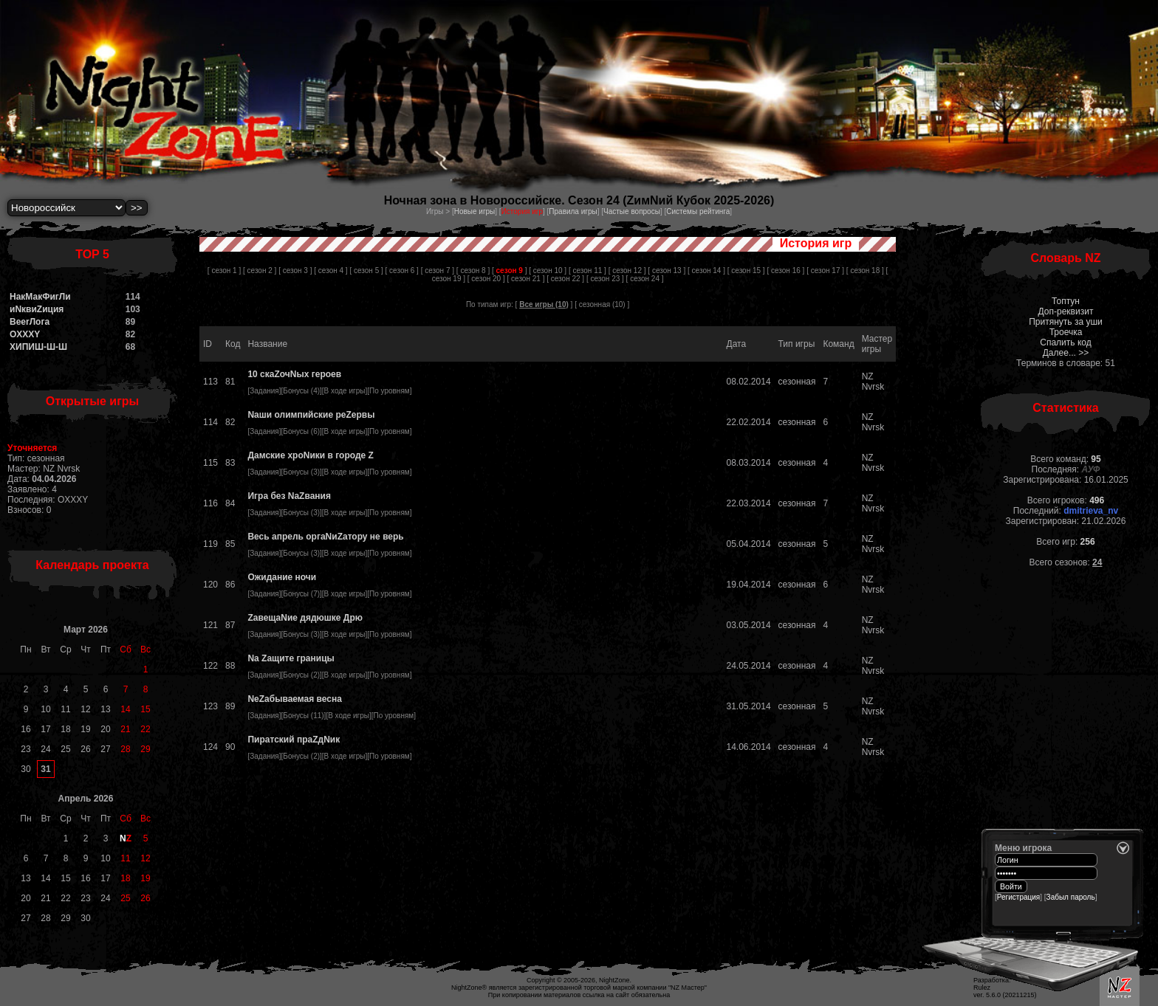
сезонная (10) (602, 304)
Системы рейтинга (698, 211)
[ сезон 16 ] (785, 270)
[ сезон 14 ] (706, 270)
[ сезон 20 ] (486, 279)
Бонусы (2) (301, 675)
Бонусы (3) (301, 472)
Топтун (1066, 301)
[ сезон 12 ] (627, 270)
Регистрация (1018, 897)
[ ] (509, 270)
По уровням (389, 391)
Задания (264, 391)
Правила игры (573, 211)
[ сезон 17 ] (825, 270)
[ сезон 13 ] (666, 270)
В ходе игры (345, 391)
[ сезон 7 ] (437, 270)
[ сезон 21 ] (526, 279)
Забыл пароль (1070, 897)
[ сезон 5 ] (366, 270)
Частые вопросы (631, 211)
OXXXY (25, 334)
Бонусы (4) (301, 391)
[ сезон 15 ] (746, 270)
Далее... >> (1066, 353)
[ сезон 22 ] (565, 279)
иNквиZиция (37, 309)
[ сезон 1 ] (224, 270)
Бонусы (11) (303, 716)
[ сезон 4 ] (330, 270)
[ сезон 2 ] (259, 270)
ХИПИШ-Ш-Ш (38, 347)
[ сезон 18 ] (865, 270)
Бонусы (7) (301, 594)
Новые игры (475, 211)
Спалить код (1065, 342)
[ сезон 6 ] (402, 270)
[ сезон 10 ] (547, 270)
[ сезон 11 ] (587, 270)
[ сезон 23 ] (605, 279)
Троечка (1066, 332)
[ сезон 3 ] (295, 270)
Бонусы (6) (301, 431)
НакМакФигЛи (40, 297)
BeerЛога (29, 322)
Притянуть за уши (1066, 322)
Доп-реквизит (1066, 311)
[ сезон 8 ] (473, 270)
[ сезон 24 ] (645, 279)
